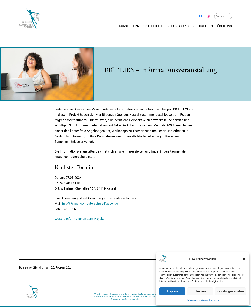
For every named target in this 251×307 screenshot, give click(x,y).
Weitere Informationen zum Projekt (79, 218)
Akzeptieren (172, 291)
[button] (244, 259)
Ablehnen (200, 291)
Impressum (214, 300)
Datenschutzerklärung (197, 300)
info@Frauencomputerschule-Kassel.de (90, 203)
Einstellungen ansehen (230, 291)
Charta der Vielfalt (130, 294)
